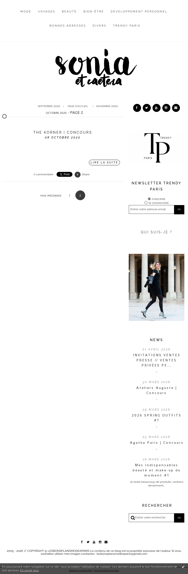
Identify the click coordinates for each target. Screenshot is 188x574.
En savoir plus (29, 570)
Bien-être (93, 11)
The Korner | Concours (62, 132)
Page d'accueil (78, 106)
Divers (99, 25)
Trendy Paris (127, 25)
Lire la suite (104, 162)
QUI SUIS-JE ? (156, 232)
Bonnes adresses (67, 25)
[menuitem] (26, 15)
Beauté (69, 11)
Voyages (46, 11)
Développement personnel (139, 11)
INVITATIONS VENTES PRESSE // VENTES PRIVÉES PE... (156, 360)
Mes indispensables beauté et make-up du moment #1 (157, 470)
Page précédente (50, 195)
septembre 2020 (49, 106)
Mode (26, 11)
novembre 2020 (107, 106)
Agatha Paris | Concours (157, 442)
